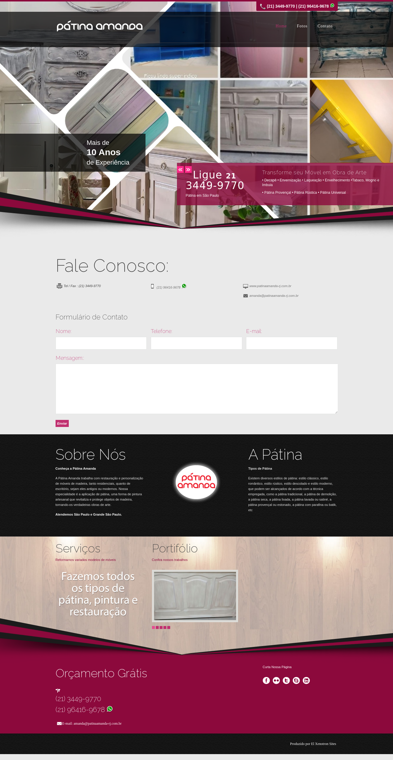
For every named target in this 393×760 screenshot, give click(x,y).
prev (180, 169)
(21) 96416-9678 (172, 287)
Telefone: (161, 331)
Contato (324, 26)
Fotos (302, 26)
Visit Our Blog (196, 483)
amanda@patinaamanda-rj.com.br (274, 295)
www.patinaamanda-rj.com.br (270, 286)
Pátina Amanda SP (100, 26)
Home (281, 26)
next (188, 169)
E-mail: (254, 331)
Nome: (63, 331)
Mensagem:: (70, 358)
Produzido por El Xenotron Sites (313, 744)
